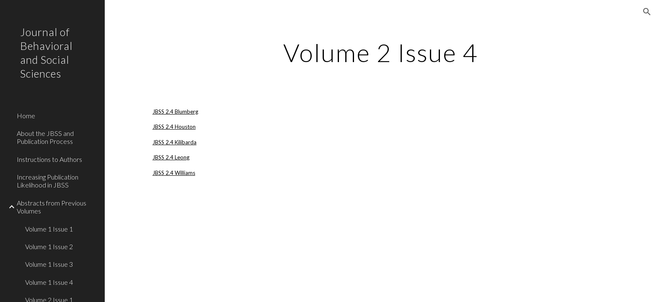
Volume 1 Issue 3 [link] (49, 264)
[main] (381, 52)
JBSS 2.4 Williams (174, 172)
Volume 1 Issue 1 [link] (49, 229)
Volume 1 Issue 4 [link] (49, 282)
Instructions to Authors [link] (49, 159)
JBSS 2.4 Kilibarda (175, 142)
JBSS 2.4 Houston (174, 126)
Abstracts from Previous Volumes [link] (51, 207)
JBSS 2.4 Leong (171, 157)
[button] (647, 12)
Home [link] (26, 116)
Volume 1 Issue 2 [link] (49, 246)
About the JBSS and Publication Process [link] (45, 137)
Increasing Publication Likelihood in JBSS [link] (47, 181)
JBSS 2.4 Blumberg (175, 111)
